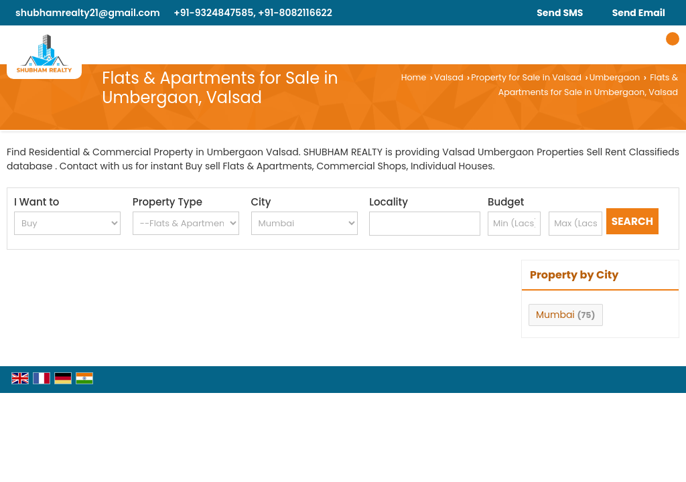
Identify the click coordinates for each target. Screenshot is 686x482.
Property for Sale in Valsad (526, 77)
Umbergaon (615, 77)
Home (414, 77)
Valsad (449, 77)
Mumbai (555, 314)
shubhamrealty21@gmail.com (87, 12)
